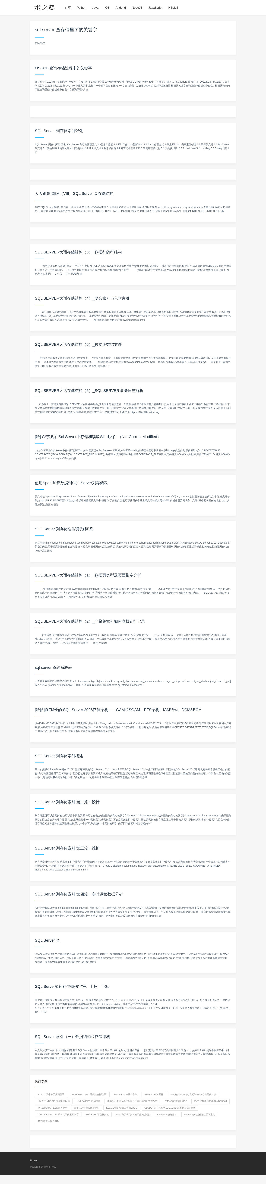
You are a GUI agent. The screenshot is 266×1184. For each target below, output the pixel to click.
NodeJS (137, 7)
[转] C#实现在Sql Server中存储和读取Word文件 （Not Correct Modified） (98, 437)
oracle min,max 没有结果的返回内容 (58, 1114)
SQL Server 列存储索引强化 (59, 131)
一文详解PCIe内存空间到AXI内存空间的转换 (193, 1094)
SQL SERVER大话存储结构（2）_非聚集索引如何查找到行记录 (90, 621)
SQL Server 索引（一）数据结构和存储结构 (72, 1036)
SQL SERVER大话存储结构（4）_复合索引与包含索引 (82, 298)
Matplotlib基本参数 (125, 1094)
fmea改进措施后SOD (175, 1101)
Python (81, 7)
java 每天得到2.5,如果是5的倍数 (133, 1114)
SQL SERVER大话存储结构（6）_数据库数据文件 (78, 344)
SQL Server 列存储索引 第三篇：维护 (67, 848)
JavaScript (155, 7)
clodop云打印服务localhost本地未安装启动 (169, 1107)
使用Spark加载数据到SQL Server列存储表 (71, 483)
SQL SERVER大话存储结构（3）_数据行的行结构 (78, 252)
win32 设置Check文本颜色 (52, 1107)
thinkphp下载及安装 (97, 1114)
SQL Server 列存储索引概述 (59, 756)
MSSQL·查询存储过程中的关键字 (63, 68)
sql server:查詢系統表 (53, 667)
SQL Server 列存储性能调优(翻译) (64, 529)
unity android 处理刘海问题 (54, 1101)
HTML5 (173, 7)
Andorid (121, 7)
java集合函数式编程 (48, 1121)
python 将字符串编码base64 (210, 1101)
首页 (68, 7)
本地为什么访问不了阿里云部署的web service (132, 1101)
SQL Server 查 (47, 940)
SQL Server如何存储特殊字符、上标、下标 (72, 986)
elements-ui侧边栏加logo (121, 1107)
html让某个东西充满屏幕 (51, 1094)
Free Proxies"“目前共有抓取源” (89, 1094)
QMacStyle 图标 (153, 1094)
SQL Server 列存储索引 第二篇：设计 (67, 802)
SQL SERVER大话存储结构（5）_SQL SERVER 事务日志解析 (89, 390)
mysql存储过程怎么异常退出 (199, 1114)
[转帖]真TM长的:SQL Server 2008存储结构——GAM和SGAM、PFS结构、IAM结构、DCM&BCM (118, 710)
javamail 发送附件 (167, 1114)
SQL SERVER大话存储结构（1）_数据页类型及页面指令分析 (88, 575)
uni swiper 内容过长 (88, 1101)
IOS (107, 7)
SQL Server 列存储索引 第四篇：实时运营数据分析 (79, 894)
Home (33, 1160)
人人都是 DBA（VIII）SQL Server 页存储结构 (74, 193)
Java (95, 7)
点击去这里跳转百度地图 (86, 1107)
